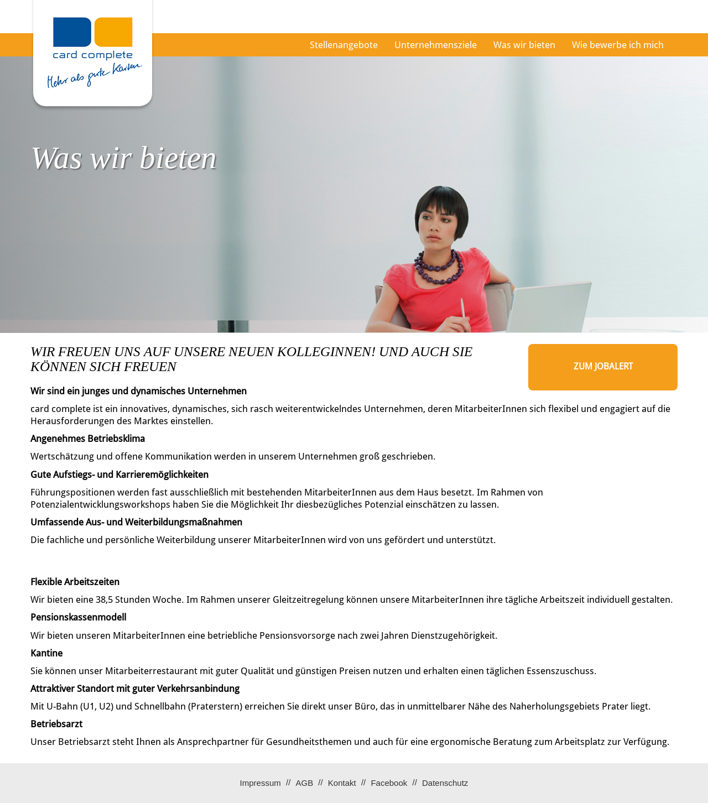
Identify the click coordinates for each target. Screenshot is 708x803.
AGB (304, 783)
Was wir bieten (524, 44)
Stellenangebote (344, 44)
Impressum (260, 783)
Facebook (389, 783)
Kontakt (342, 783)
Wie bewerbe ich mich (618, 44)
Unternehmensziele (435, 44)
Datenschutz (445, 783)
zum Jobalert (603, 366)
